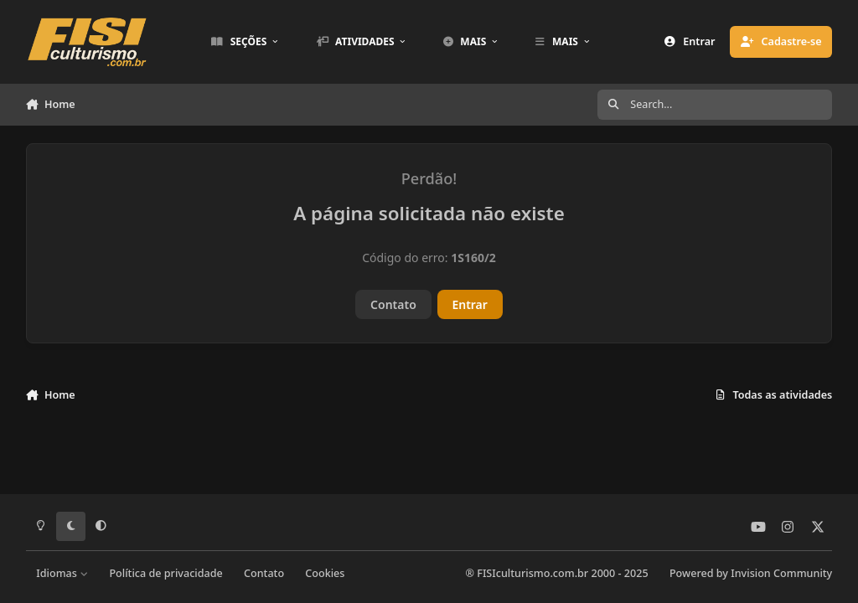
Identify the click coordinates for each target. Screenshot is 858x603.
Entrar (470, 304)
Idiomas (62, 573)
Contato (393, 304)
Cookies (324, 573)
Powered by (750, 573)
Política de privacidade (165, 573)
